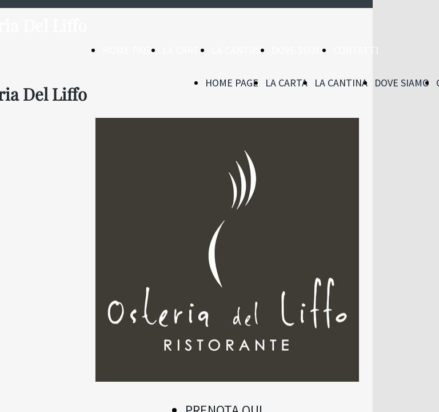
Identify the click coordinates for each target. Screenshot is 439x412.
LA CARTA (183, 50)
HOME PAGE (128, 50)
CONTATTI (355, 50)
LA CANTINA (238, 50)
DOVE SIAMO (299, 50)
